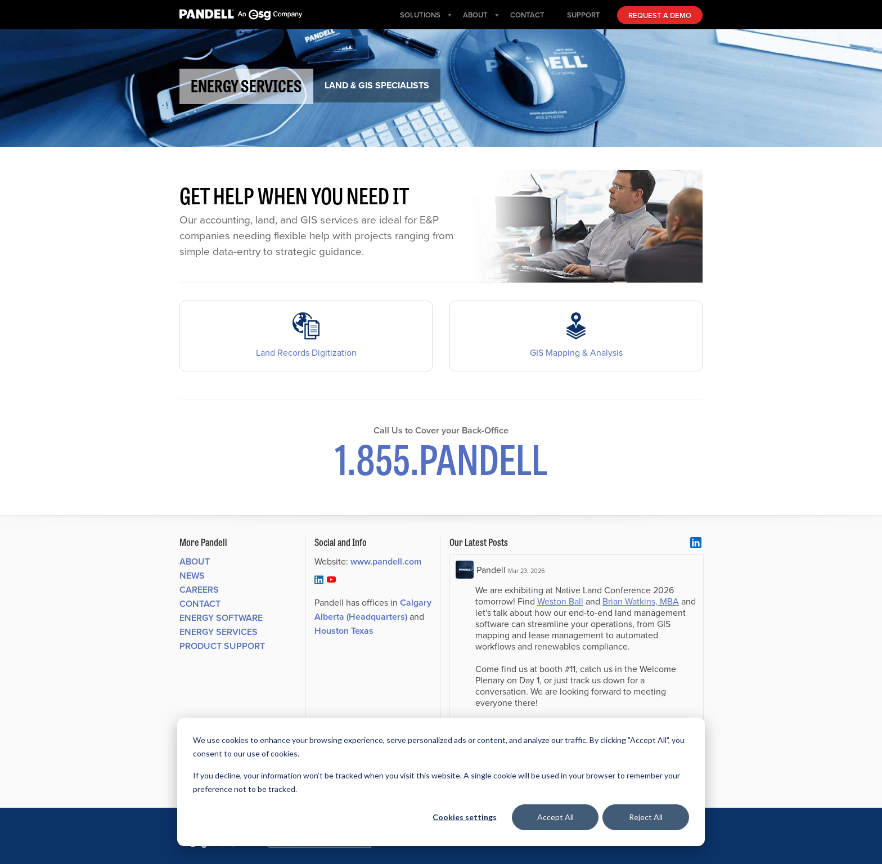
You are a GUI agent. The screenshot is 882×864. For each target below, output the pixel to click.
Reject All (646, 817)
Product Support (222, 645)
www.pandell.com (385, 561)
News (192, 575)
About (194, 561)
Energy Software (221, 617)
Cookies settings (465, 817)
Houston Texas (344, 630)
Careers (199, 589)
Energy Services (218, 631)
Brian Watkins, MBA (640, 601)
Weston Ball (560, 601)
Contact (199, 603)
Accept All (555, 817)
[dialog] (441, 782)
